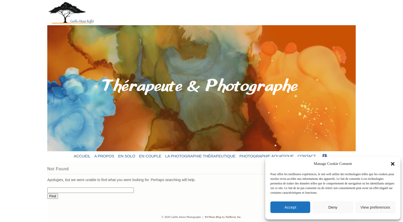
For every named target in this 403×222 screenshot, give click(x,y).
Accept (290, 207)
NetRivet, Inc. (234, 216)
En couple (150, 156)
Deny (332, 207)
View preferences (375, 207)
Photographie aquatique (267, 156)
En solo (126, 156)
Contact (307, 156)
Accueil (82, 156)
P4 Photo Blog (213, 216)
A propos (104, 156)
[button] (392, 163)
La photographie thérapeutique (200, 156)
